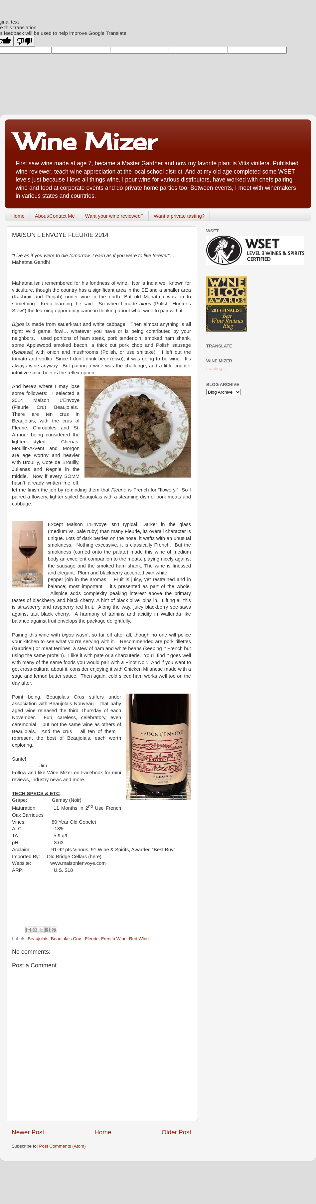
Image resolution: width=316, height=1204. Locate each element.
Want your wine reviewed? (114, 216)
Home (18, 216)
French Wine (114, 938)
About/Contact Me (55, 216)
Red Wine (139, 938)
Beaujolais (38, 938)
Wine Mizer (86, 141)
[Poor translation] (24, 41)
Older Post (176, 1132)
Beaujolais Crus (66, 938)
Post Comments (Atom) (62, 1146)
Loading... (216, 368)
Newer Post (28, 1132)
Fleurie (91, 938)
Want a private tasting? (179, 216)
